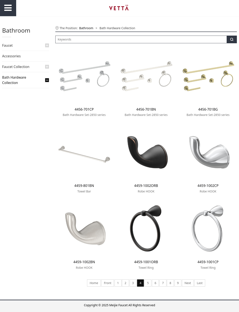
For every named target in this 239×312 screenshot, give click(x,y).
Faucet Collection (15, 66)
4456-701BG (208, 109)
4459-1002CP (208, 185)
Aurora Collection (18, 94)
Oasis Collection (17, 130)
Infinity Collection (18, 123)
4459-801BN (84, 185)
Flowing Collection (19, 145)
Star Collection (16, 167)
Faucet (7, 45)
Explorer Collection (19, 101)
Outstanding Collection (22, 152)
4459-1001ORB (146, 262)
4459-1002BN (84, 262)
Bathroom (86, 28)
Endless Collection (19, 138)
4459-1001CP (208, 262)
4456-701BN (146, 109)
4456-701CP (84, 109)
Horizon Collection (19, 116)
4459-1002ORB (146, 185)
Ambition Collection (20, 159)
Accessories (11, 56)
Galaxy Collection (18, 108)
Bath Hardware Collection (14, 80)
